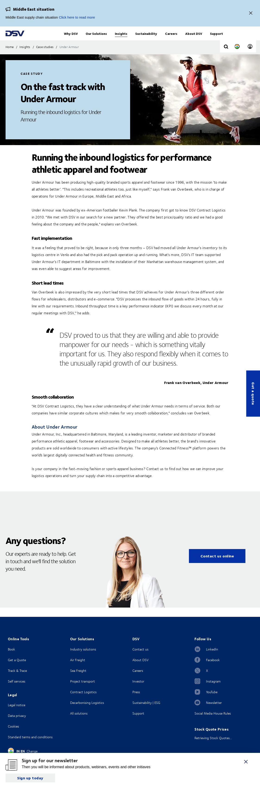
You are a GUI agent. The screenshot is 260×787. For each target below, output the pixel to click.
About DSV (140, 659)
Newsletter (214, 702)
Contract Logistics (83, 691)
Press (136, 691)
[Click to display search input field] (226, 56)
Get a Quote (17, 659)
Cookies (13, 726)
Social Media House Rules (212, 713)
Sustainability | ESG (146, 702)
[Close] (250, 13)
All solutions (79, 713)
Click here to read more (77, 17)
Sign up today (30, 778)
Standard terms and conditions (30, 737)
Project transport (82, 681)
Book (11, 649)
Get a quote (253, 393)
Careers (137, 670)
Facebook (213, 659)
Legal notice (16, 704)
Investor (138, 681)
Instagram (213, 681)
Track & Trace (17, 670)
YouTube (211, 691)
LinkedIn (212, 649)
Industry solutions (83, 649)
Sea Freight (78, 670)
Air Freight (77, 659)
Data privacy (17, 715)
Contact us (140, 649)
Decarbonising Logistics (87, 702)
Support (138, 713)
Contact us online (217, 565)
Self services (16, 681)
